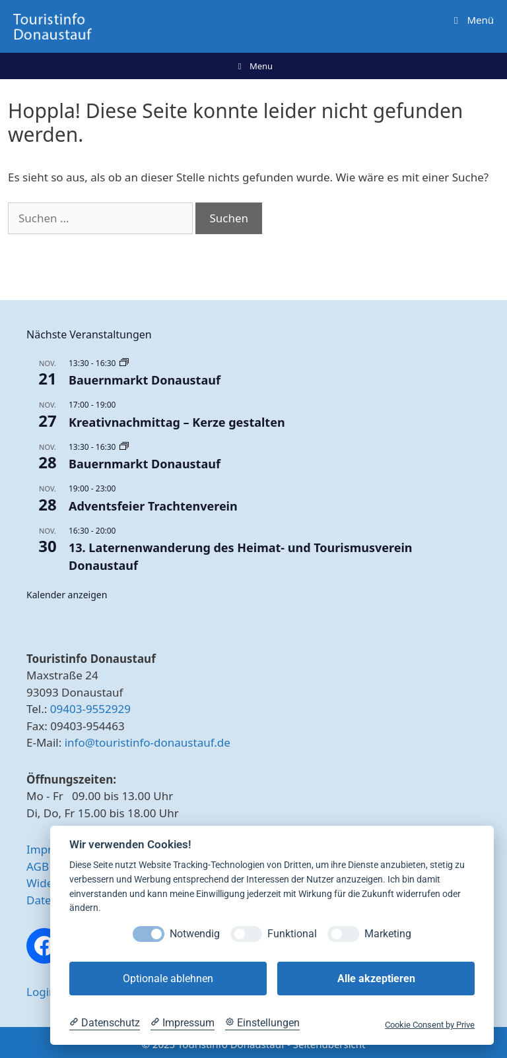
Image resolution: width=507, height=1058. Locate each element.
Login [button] (41, 991)
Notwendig (195, 933)
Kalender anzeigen (66, 594)
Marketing (387, 933)
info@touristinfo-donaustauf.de (147, 742)
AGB (37, 866)
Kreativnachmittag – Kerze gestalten (177, 422)
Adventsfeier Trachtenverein (153, 506)
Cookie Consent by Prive (430, 1025)
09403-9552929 (90, 708)
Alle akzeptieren (376, 978)
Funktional (292, 933)
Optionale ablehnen (168, 978)
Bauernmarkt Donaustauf (144, 380)
